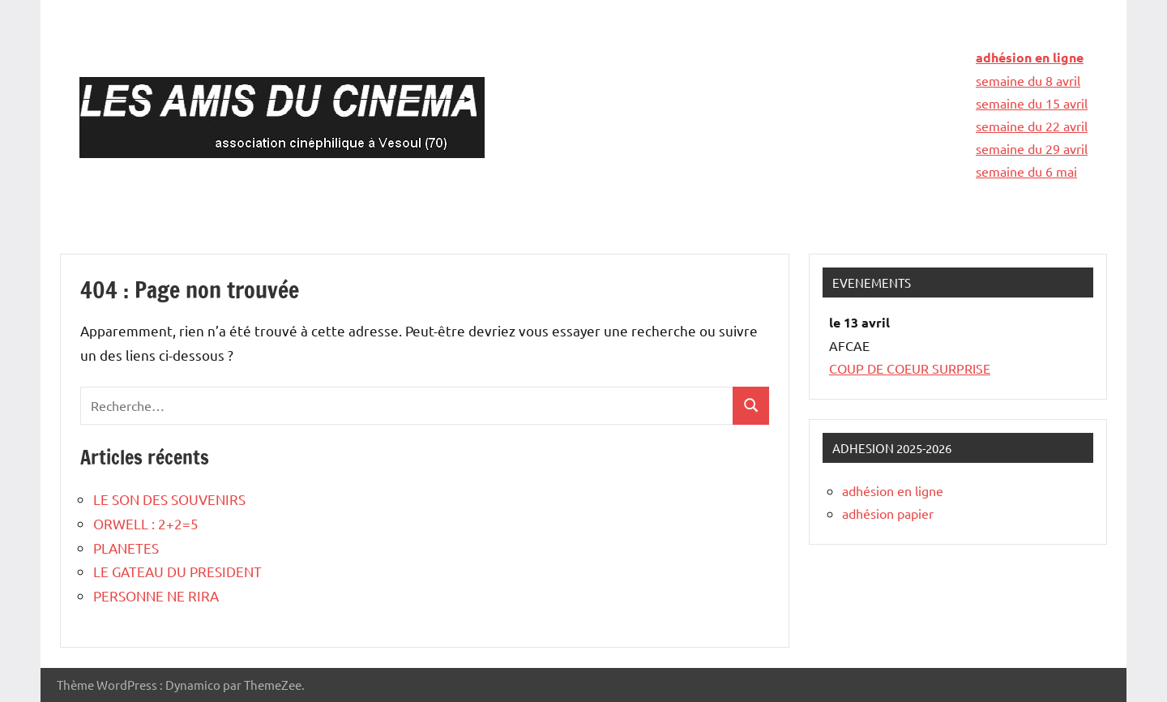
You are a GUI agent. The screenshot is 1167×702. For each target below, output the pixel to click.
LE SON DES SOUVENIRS (169, 498)
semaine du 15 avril (1032, 103)
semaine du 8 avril (1028, 80)
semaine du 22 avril (1032, 126)
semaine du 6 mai (1026, 171)
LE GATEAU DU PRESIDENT (177, 571)
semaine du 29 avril (1032, 148)
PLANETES (126, 547)
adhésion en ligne (1030, 57)
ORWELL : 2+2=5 (146, 523)
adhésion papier (888, 513)
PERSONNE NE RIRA (156, 595)
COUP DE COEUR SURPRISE (909, 368)
